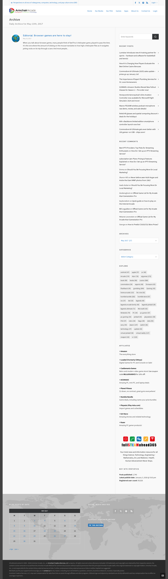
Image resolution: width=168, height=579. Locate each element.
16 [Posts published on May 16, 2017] (24, 531)
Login (154, 2)
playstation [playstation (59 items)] (149, 317)
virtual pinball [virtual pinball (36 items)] (127, 333)
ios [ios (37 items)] (123, 301)
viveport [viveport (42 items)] (125, 337)
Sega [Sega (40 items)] (141, 321)
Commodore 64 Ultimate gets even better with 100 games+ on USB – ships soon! (137, 130)
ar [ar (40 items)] (143, 272)
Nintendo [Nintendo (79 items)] (125, 313)
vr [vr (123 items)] (134, 337)
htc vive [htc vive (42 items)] (140, 292)
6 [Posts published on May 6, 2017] (64, 520)
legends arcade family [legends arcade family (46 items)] (130, 305)
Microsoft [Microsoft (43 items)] (143, 309)
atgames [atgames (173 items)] (146, 276)
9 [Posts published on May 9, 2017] (24, 526)
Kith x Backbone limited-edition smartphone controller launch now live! (136, 123)
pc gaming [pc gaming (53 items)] (126, 317)
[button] (155, 36)
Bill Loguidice (124, 209)
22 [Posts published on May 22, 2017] (14, 536)
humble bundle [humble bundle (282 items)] (128, 296)
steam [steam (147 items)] (134, 325)
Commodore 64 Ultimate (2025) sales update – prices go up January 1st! (137, 72)
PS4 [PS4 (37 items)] (123, 321)
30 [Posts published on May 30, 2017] (24, 541)
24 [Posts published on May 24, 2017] (34, 536)
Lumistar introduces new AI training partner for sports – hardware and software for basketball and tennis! (137, 55)
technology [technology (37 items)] (126, 329)
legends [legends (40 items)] (140, 301)
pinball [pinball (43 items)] (138, 317)
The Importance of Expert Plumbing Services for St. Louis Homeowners (138, 80)
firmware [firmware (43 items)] (150, 284)
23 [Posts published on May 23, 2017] (24, 536)
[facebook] (136, 3)
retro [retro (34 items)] (132, 321)
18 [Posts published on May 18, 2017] (45, 531)
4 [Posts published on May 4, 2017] (44, 520)
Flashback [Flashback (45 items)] (126, 288)
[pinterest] (143, 3)
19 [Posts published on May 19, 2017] (55, 531)
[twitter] (139, 3)
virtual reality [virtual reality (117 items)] (142, 333)
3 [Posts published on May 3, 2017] (34, 520)
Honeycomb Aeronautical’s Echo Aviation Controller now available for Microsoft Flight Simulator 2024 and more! (136, 98)
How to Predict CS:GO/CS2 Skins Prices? (143, 224)
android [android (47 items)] (125, 272)
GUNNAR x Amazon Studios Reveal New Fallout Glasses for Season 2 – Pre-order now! (137, 88)
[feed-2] (147, 3)
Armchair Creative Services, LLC (58, 563)
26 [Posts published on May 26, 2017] (55, 536)
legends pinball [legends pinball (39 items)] (149, 305)
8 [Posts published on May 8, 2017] (14, 526)
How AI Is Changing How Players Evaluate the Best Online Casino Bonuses (137, 65)
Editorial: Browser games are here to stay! (47, 35)
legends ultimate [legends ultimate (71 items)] (128, 309)
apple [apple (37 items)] (135, 272)
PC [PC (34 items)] (135, 313)
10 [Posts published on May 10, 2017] (34, 526)
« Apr (11, 549)
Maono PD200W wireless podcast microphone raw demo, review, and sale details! (137, 107)
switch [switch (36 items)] (144, 325)
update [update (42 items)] (138, 329)
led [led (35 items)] (130, 301)
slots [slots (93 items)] (150, 321)
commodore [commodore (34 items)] (126, 284)
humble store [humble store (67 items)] (144, 296)
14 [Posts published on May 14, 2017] (75, 526)
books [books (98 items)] (133, 280)
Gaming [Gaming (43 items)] (151, 288)
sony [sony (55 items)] (124, 325)
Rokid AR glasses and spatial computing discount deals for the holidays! (138, 115)
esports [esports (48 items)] (139, 284)
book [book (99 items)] (124, 280)
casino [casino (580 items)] (144, 280)
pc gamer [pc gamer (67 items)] (145, 313)
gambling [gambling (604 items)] (138, 288)
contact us (47, 571)
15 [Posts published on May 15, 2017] (14, 531)
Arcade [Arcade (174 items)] (125, 276)
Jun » (16, 549)
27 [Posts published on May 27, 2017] (65, 536)
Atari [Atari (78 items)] (135, 276)
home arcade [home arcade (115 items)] (127, 292)
